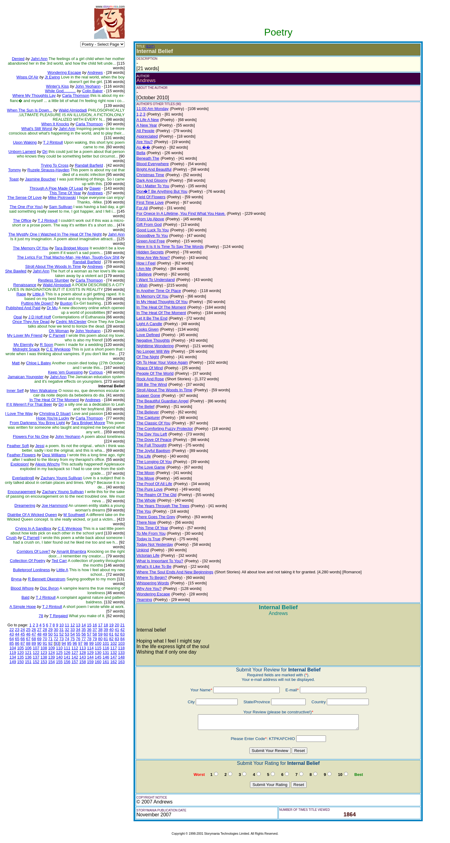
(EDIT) (150, 46)
